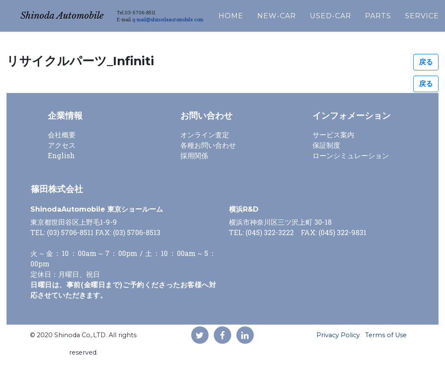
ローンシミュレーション (350, 155)
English (61, 155)
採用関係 (194, 155)
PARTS (402, 14)
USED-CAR (354, 14)
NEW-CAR (300, 14)
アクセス (62, 144)
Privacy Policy (338, 335)
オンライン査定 (204, 134)
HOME (254, 14)
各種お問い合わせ (208, 144)
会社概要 (62, 134)
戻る (426, 62)
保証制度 (326, 144)
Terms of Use (386, 335)
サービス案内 (333, 134)
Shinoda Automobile (73, 14)
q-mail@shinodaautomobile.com (191, 17)
